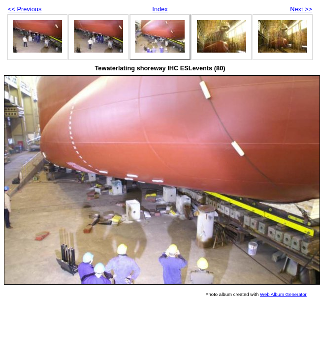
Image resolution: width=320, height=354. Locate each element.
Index (159, 9)
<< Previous (24, 9)
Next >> (301, 9)
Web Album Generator (283, 294)
